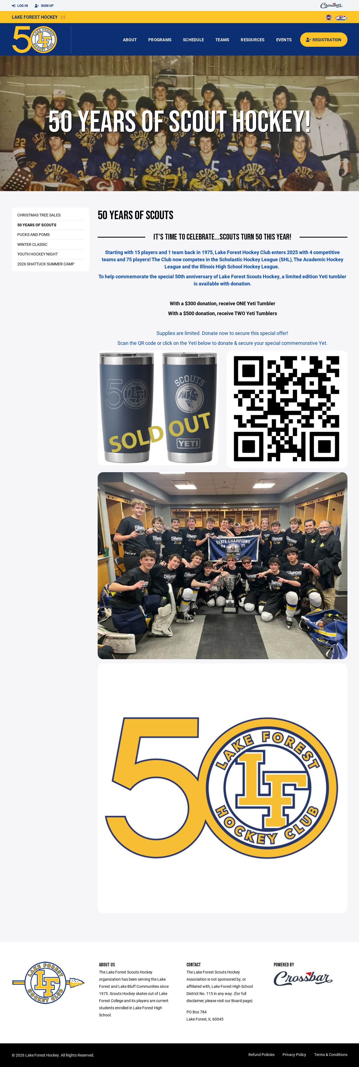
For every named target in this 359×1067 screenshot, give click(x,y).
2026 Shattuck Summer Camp (45, 263)
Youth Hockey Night (37, 254)
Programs (159, 39)
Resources (252, 39)
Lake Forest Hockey (35, 17)
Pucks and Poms (33, 234)
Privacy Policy (294, 1054)
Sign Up (44, 5)
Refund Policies (261, 1054)
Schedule (193, 39)
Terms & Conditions (330, 1054)
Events (284, 39)
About (130, 39)
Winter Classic (32, 244)
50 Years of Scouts (36, 224)
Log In (20, 5)
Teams (222, 39)
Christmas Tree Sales (39, 215)
